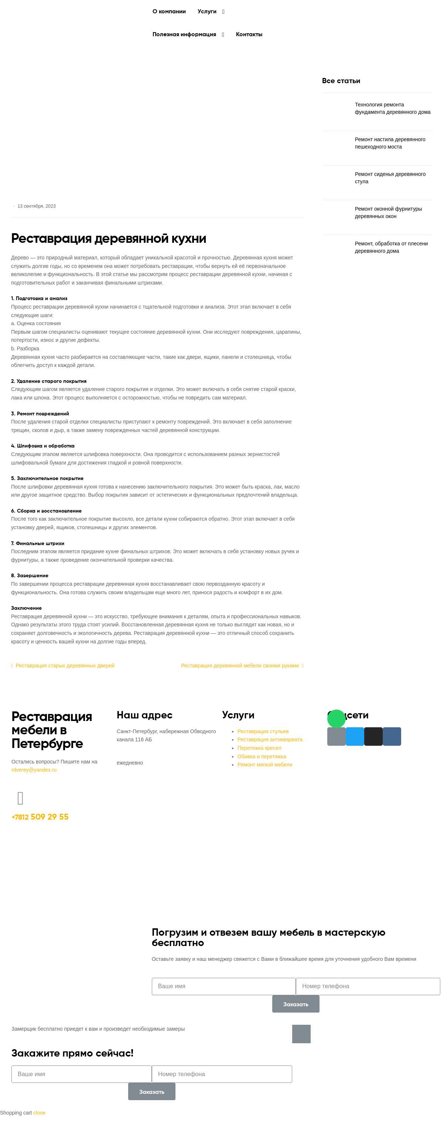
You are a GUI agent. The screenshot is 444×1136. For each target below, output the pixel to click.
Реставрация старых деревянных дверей (65, 665)
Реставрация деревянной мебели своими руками (240, 665)
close (39, 1113)
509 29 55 (40, 817)
